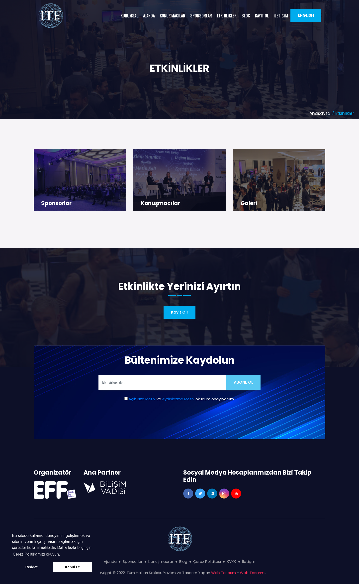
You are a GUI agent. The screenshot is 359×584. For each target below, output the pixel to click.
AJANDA (149, 16)
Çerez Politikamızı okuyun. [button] (36, 554)
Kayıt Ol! (179, 312)
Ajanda (110, 561)
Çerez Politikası (207, 561)
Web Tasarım (223, 572)
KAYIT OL (262, 16)
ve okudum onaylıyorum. (179, 399)
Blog (183, 561)
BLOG (246, 16)
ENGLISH (306, 15)
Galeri (249, 203)
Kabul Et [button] (72, 567)
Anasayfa (319, 113)
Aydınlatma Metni (178, 399)
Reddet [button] (31, 567)
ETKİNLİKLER (227, 16)
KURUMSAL (129, 16)
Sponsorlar (56, 203)
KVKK (231, 561)
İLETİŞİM (281, 16)
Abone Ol (243, 382)
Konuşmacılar (160, 203)
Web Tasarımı (252, 572)
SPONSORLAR (201, 16)
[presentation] (179, 423)
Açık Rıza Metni (142, 399)
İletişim (248, 561)
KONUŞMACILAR (172, 16)
